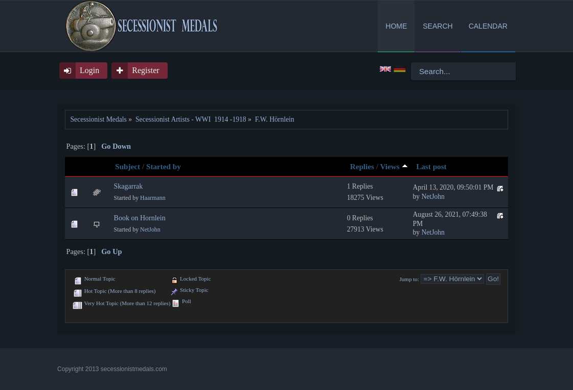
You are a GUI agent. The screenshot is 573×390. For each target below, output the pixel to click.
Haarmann (153, 197)
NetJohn (433, 196)
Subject (127, 166)
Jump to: (409, 279)
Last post (431, 166)
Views (393, 166)
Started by (163, 166)
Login (89, 70)
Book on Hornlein (140, 218)
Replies (362, 166)
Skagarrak (128, 186)
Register (145, 70)
